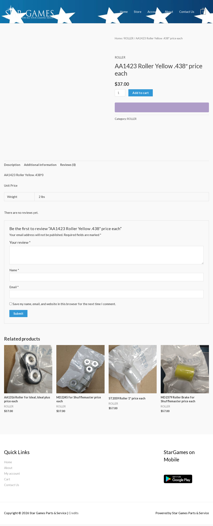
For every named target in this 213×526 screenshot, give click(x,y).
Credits (74, 515)
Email (14, 288)
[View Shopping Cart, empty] (203, 11)
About (169, 11)
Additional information (41, 165)
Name (14, 270)
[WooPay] (162, 107)
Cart (7, 481)
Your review (20, 242)
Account (153, 11)
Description (12, 165)
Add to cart (141, 93)
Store (137, 11)
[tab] (12, 165)
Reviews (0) (69, 165)
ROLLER (129, 38)
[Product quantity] (120, 92)
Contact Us (186, 11)
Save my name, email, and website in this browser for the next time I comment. (64, 305)
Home (124, 11)
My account (12, 475)
